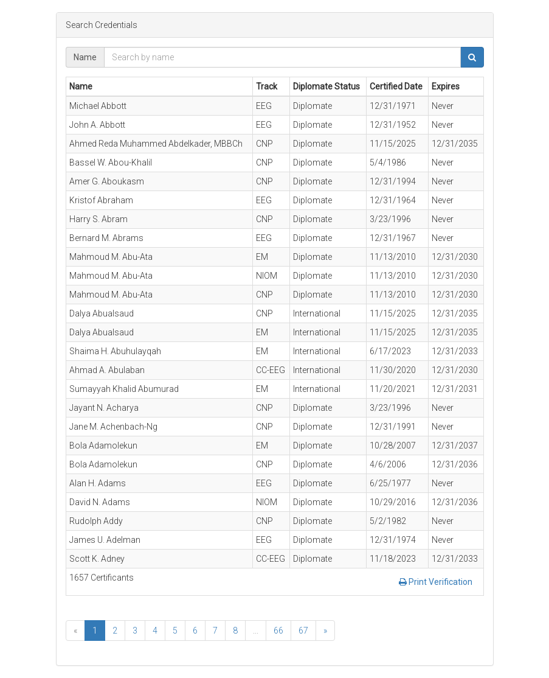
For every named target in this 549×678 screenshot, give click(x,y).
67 (303, 630)
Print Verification (435, 582)
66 (278, 630)
